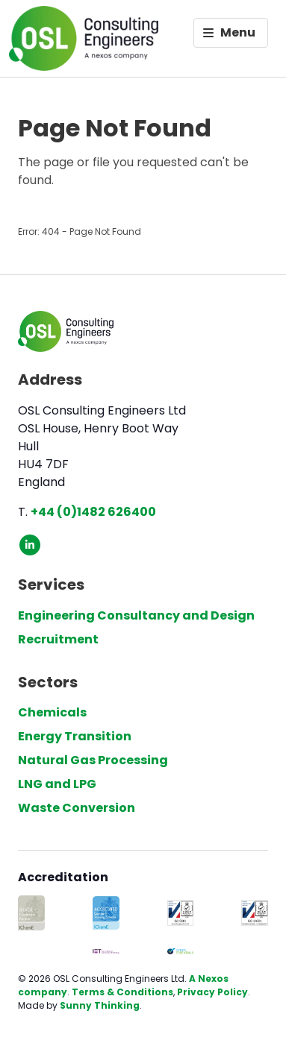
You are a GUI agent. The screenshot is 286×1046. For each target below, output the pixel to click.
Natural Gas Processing (93, 760)
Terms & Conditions (122, 992)
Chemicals (52, 712)
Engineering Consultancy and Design (136, 615)
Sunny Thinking (100, 1005)
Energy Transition (74, 736)
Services (51, 584)
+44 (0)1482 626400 (93, 511)
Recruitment (58, 639)
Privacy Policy (212, 992)
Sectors (48, 682)
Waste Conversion (76, 807)
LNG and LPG (57, 784)
